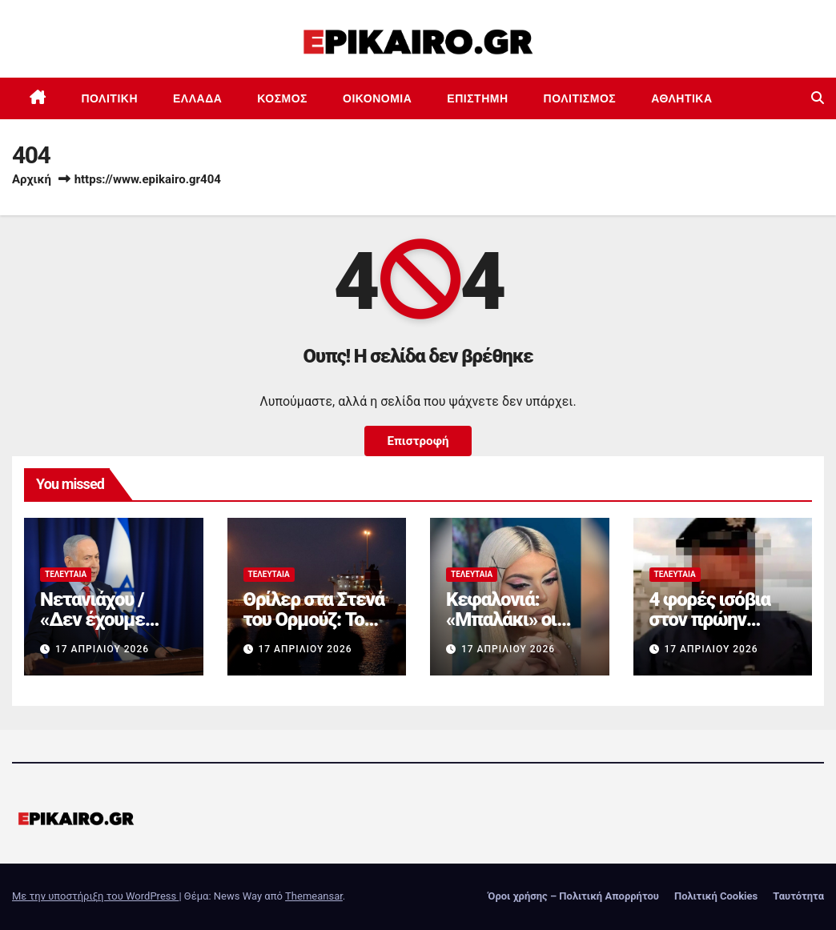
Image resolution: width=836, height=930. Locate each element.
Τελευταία (65, 574)
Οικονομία (377, 98)
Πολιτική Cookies (716, 896)
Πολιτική (110, 98)
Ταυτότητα (798, 896)
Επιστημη (477, 98)
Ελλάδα (197, 98)
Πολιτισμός (580, 98)
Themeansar (314, 896)
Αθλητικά (681, 98)
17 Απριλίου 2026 (102, 649)
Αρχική (31, 179)
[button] (817, 98)
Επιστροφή (417, 441)
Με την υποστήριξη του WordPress (95, 896)
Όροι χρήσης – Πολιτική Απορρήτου (573, 896)
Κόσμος (282, 98)
